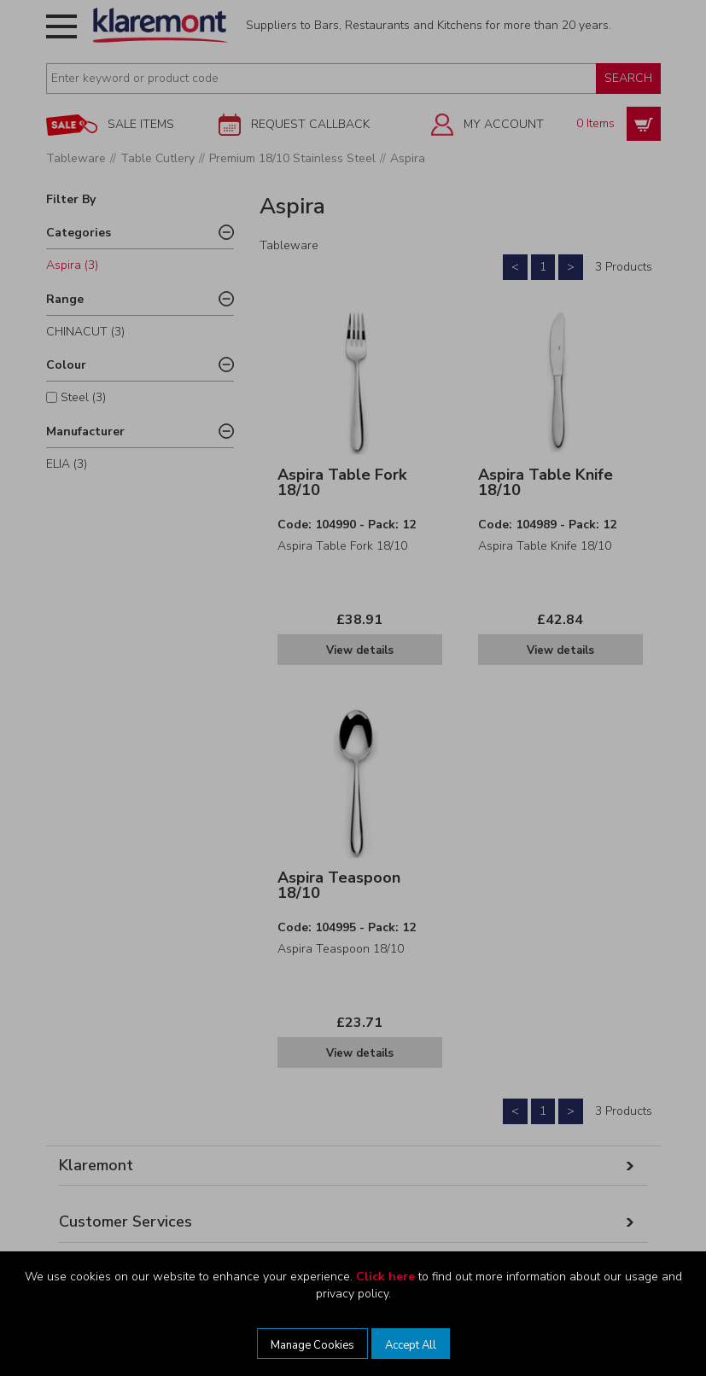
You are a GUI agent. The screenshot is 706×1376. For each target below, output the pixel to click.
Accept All (410, 1345)
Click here (385, 1276)
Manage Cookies (312, 1345)
